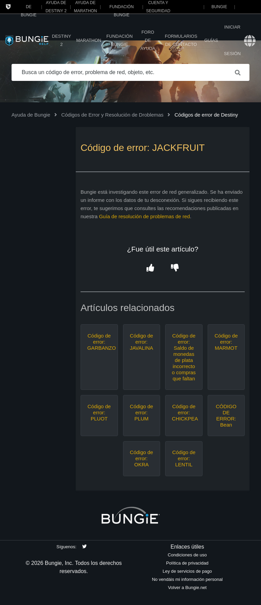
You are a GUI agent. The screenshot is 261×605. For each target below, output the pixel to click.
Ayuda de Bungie (31, 115)
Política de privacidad (187, 563)
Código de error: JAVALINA (141, 342)
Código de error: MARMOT (226, 342)
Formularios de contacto (181, 40)
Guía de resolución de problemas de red (144, 216)
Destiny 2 (61, 40)
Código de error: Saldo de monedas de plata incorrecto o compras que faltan (184, 357)
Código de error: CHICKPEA (184, 412)
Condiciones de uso (187, 554)
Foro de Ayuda (147, 40)
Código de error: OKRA (141, 458)
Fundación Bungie (119, 40)
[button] (150, 268)
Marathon (88, 40)
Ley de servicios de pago (187, 571)
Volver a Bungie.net (187, 587)
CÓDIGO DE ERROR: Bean (226, 415)
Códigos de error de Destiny (206, 115)
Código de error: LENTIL (183, 458)
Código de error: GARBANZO (99, 342)
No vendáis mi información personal (187, 579)
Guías (211, 40)
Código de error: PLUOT (99, 412)
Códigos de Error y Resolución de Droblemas (112, 115)
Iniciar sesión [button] (232, 40)
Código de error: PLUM (141, 412)
